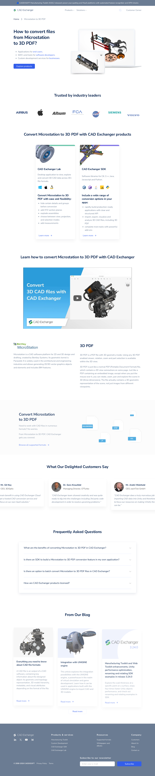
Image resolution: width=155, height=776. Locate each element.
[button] (77, 548)
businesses (54, 58)
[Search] (120, 10)
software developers (45, 55)
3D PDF (86, 345)
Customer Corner (133, 10)
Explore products (24, 66)
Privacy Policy (42, 763)
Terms (51, 763)
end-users (37, 51)
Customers (135, 740)
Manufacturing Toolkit (59, 740)
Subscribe (129, 764)
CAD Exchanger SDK (59, 747)
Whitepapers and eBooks (103, 744)
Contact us (135, 750)
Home (16, 19)
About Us (135, 743)
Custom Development (59, 743)
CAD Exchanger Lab (58, 750)
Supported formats (104, 740)
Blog (133, 747)
